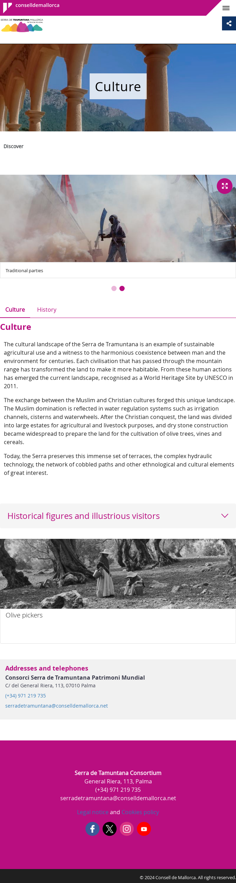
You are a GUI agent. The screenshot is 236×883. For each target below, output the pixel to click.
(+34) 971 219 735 (25, 696)
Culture (15, 309)
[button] (114, 288)
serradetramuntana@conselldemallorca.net (56, 706)
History (46, 309)
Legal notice (93, 812)
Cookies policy (139, 812)
